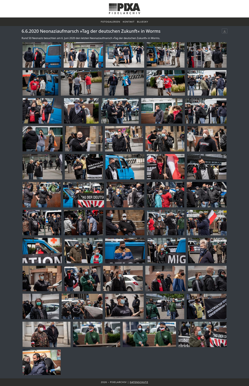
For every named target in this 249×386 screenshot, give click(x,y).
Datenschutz (139, 382)
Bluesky (142, 21)
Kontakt (129, 21)
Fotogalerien (110, 21)
